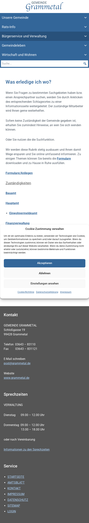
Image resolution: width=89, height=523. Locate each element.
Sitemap (13, 505)
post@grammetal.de (17, 363)
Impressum (65, 292)
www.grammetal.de (16, 378)
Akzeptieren (44, 263)
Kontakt (14, 488)
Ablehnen (44, 273)
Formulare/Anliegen (19, 173)
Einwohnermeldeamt (23, 213)
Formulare (64, 158)
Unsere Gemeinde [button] (44, 17)
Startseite (15, 477)
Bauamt (11, 193)
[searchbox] (44, 63)
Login (11, 511)
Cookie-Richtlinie (26, 292)
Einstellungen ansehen (45, 284)
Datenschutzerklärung (47, 292)
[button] (85, 63)
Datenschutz (17, 500)
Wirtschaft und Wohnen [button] (44, 54)
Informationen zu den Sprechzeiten (27, 449)
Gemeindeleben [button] (44, 45)
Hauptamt (12, 203)
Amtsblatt (16, 482)
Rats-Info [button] (44, 27)
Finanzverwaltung (17, 223)
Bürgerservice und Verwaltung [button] (44, 36)
